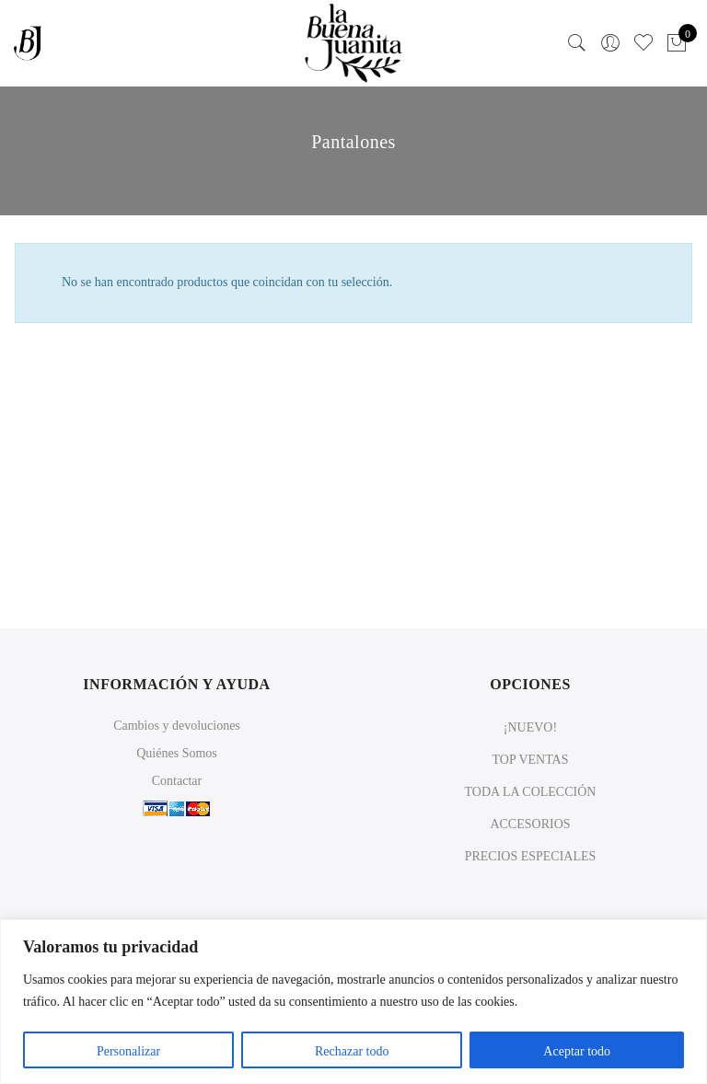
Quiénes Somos (176, 753)
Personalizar (128, 1051)
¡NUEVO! (530, 727)
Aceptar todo (576, 1051)
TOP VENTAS (530, 760)
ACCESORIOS (530, 824)
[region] (353, 1001)
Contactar (177, 781)
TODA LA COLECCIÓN (531, 792)
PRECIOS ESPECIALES (531, 856)
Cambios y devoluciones (176, 725)
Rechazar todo (351, 1051)
